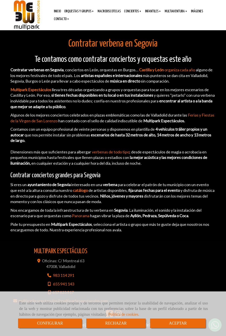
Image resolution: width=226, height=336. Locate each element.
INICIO (57, 15)
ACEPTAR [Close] (178, 323)
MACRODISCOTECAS (109, 15)
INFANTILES (153, 15)
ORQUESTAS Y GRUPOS (79, 15)
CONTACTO (62, 22)
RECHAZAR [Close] (116, 323)
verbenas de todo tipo (110, 156)
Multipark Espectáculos (30, 94)
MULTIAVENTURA (176, 15)
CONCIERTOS (133, 15)
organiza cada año (166, 74)
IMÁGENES (197, 15)
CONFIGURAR (50, 323)
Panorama (81, 220)
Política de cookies (123, 314)
